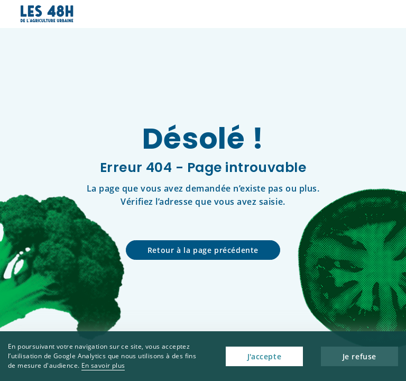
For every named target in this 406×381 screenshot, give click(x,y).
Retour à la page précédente (203, 250)
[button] (378, 14)
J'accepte (264, 356)
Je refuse (359, 356)
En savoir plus (103, 365)
